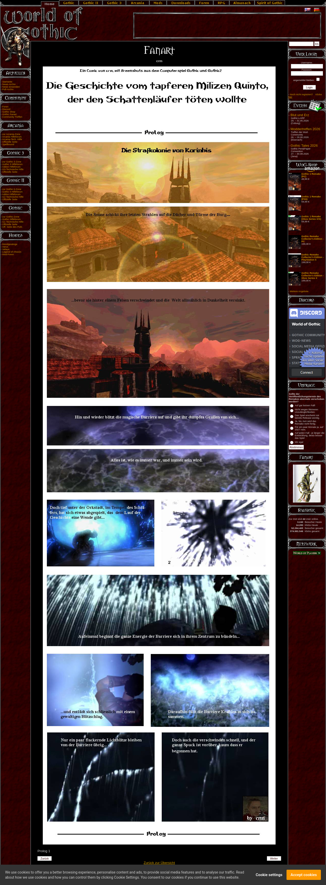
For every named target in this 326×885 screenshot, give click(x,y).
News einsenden (11, 87)
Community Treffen (12, 117)
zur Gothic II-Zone (11, 189)
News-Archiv (9, 84)
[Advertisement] (227, 25)
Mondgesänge (9, 244)
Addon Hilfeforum (11, 167)
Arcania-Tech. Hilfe (12, 139)
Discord (6, 109)
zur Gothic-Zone (10, 216)
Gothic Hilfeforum (11, 219)
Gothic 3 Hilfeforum (12, 164)
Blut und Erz (300, 115)
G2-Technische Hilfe (12, 197)
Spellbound (8, 144)
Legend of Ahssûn (11, 252)
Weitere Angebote (299, 291)
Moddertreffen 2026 (305, 129)
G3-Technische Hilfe (12, 169)
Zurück (44, 858)
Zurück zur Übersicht (159, 863)
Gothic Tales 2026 (304, 145)
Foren (5, 106)
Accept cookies (304, 875)
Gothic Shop (8, 112)
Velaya (5, 249)
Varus (5, 247)
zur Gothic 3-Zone (11, 161)
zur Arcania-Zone (11, 134)
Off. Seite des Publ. (12, 227)
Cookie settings (269, 875)
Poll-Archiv (8, 89)
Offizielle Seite (9, 142)
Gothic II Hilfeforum (12, 191)
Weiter (274, 858)
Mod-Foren (8, 254)
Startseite (7, 81)
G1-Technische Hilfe (12, 222)
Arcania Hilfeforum (12, 136)
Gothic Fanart (9, 114)
